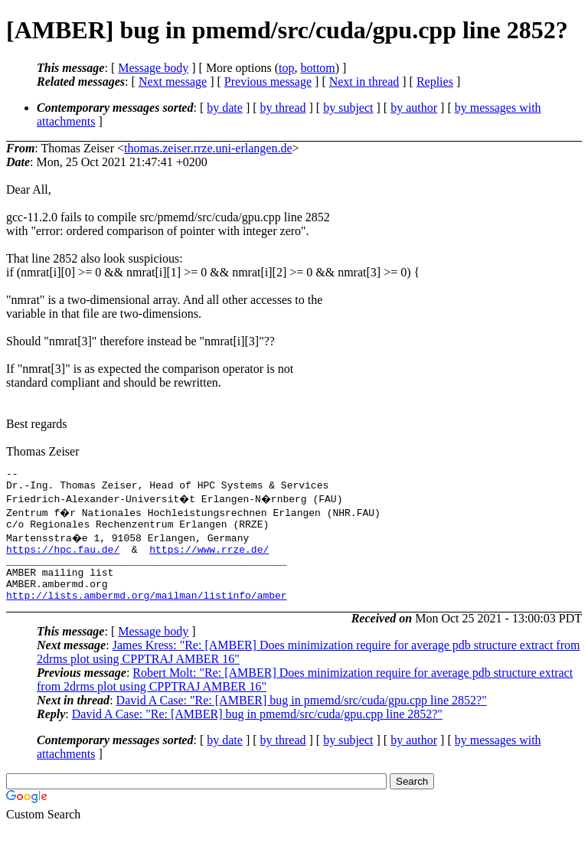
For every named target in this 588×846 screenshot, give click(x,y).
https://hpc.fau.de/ (62, 558)
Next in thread (364, 81)
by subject (348, 107)
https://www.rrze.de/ (209, 558)
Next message (173, 81)
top (286, 67)
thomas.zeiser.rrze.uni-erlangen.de (208, 148)
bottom (317, 67)
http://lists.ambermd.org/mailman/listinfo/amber (146, 613)
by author (413, 107)
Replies (434, 81)
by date (225, 107)
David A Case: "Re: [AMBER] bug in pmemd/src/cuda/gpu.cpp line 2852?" (301, 718)
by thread (283, 107)
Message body (153, 67)
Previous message (268, 81)
